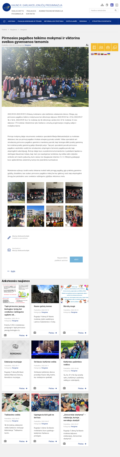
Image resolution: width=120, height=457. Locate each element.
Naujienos (13, 30)
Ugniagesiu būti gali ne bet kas (44, 416)
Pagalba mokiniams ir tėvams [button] (30, 21)
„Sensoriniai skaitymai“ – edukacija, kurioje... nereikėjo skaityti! (75, 418)
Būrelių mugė (69, 306)
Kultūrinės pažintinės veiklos (73, 363)
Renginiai (24, 30)
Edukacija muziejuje (13, 362)
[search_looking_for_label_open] (115, 10)
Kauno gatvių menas (43, 306)
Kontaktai (30, 14)
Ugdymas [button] (11, 21)
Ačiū (76, 259)
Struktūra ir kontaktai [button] (101, 21)
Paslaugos (31, 11)
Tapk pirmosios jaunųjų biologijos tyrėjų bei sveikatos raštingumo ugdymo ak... (14, 310)
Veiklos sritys (17, 11)
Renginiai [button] (83, 21)
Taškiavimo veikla (12, 415)
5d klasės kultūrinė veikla (45, 362)
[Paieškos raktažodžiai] (103, 10)
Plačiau (22, 335)
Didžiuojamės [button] (71, 21)
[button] (102, 5)
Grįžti (13, 271)
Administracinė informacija (51, 11)
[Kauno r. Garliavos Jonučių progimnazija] (6, 7)
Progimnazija (17, 14)
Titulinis (4, 30)
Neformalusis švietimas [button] (54, 21)
